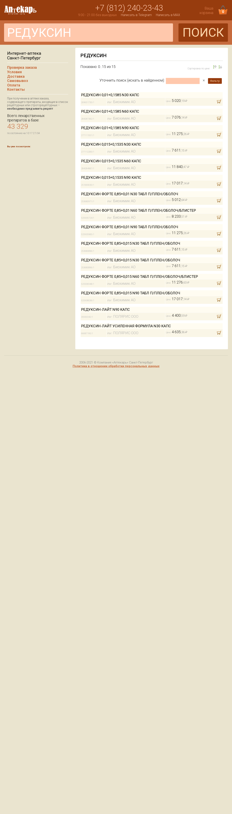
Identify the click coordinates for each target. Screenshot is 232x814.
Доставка (16, 76)
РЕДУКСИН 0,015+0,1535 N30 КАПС (111, 144)
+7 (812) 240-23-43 (129, 8)
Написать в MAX (168, 15)
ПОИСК (203, 32)
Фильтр (215, 80)
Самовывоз (17, 81)
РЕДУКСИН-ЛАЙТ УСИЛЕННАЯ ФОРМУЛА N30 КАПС (126, 326)
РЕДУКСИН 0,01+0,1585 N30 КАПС (110, 95)
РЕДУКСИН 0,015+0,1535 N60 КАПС (111, 161)
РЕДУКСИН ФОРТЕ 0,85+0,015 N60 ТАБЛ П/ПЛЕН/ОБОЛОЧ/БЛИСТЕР (139, 276)
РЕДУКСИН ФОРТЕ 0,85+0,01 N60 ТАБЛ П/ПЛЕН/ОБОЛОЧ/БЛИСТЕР (138, 210)
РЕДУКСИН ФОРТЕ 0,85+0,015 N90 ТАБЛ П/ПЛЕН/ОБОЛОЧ (130, 293)
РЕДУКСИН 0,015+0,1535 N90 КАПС (111, 177)
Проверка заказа (22, 67)
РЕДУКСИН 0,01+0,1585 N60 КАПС (110, 111)
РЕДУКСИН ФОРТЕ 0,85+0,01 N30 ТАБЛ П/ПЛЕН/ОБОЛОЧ (129, 194)
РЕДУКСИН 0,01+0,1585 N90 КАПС (110, 128)
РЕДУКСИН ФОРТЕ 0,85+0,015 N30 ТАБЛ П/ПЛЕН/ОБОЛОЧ (130, 243)
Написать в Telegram (136, 15)
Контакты (16, 89)
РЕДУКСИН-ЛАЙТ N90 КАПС (105, 309)
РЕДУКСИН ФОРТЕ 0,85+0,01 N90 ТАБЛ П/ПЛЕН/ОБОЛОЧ (129, 227)
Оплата (13, 85)
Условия (14, 72)
